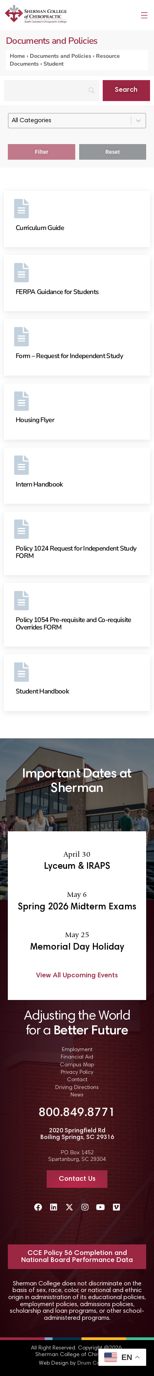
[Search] (52, 90)
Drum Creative (96, 1363)
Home (17, 56)
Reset (112, 152)
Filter (41, 152)
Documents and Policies (60, 56)
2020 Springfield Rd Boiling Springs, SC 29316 (77, 1134)
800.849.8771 (77, 1113)
